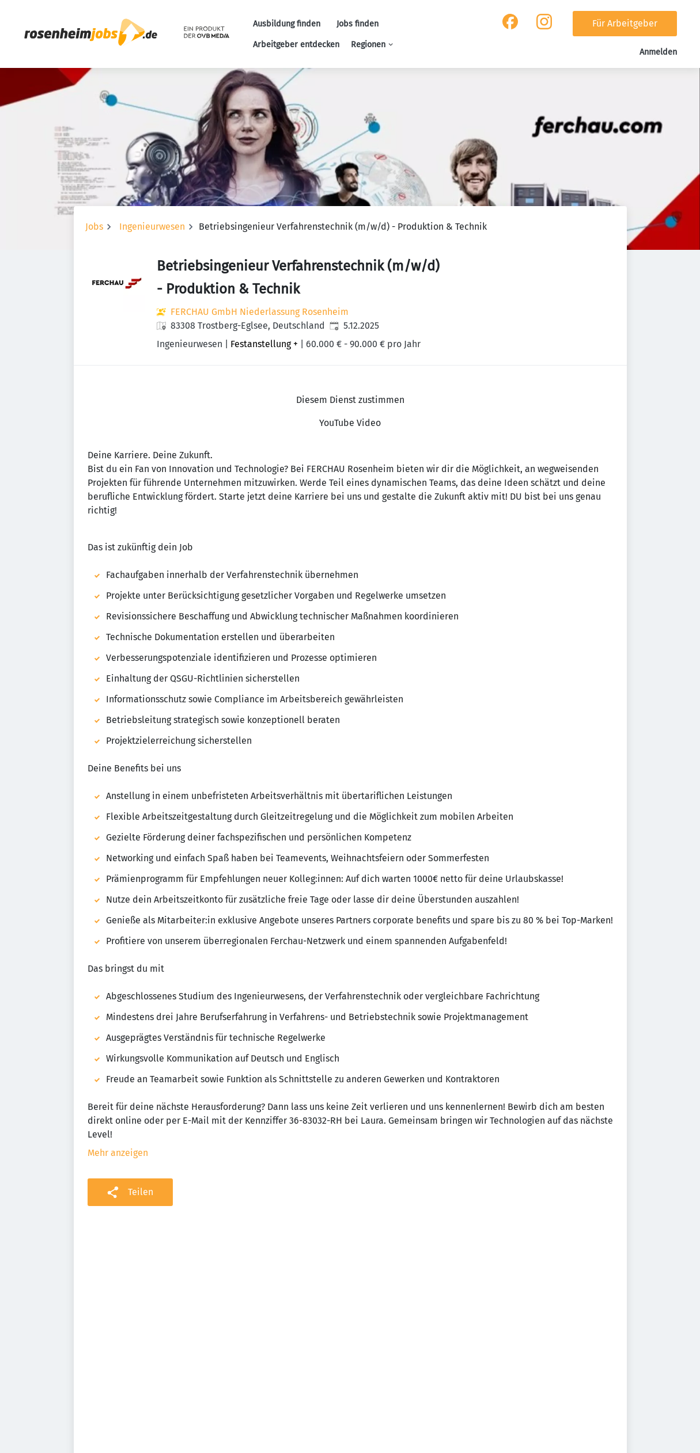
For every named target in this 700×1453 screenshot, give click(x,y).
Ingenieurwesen (152, 226)
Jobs (94, 226)
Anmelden (658, 52)
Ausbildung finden (286, 24)
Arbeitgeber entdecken (296, 45)
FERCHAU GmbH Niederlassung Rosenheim (260, 311)
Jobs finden (357, 24)
